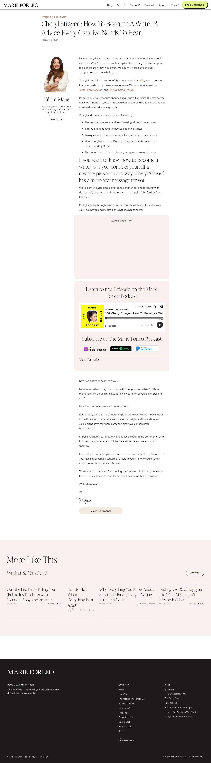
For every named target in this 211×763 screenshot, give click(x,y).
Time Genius (171, 702)
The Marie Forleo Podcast (131, 698)
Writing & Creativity (54, 17)
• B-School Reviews (175, 693)
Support (44, 757)
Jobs (121, 731)
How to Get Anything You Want (180, 712)
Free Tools (124, 712)
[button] (121, 5)
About (122, 689)
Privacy (19, 757)
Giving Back (124, 721)
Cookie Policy (31, 757)
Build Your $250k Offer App (178, 707)
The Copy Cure (172, 698)
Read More (56, 119)
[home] (20, 4)
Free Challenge (194, 4)
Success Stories (126, 703)
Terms (10, 757)
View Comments (101, 511)
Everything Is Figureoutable (178, 716)
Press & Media (126, 717)
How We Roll (125, 726)
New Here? (124, 708)
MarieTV (123, 694)
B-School (169, 689)
